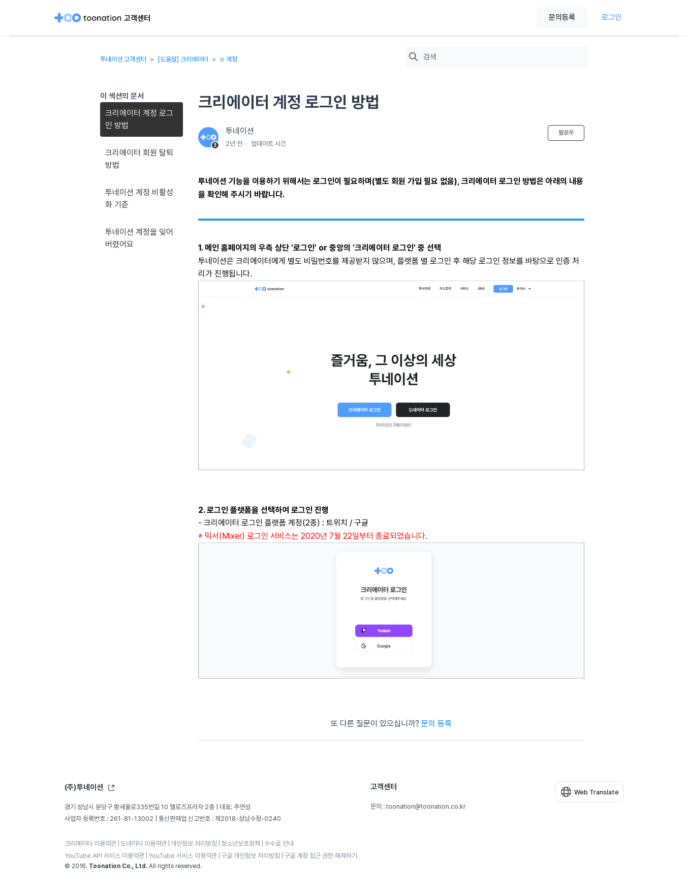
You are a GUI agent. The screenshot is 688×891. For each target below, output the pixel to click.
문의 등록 (436, 723)
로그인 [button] (611, 17)
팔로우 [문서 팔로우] (566, 132)
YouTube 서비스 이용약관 (182, 855)
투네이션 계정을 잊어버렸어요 (139, 238)
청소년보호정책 (240, 843)
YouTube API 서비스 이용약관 (104, 855)
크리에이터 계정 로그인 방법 (139, 119)
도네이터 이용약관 (143, 843)
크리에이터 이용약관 (90, 843)
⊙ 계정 (228, 59)
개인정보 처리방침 (194, 843)
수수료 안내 (279, 843)
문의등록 (562, 17)
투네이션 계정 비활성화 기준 (139, 198)
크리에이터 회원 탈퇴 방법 (139, 159)
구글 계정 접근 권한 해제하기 (320, 855)
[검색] (503, 57)
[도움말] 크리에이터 (183, 59)
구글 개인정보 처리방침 (250, 855)
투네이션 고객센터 (123, 59)
